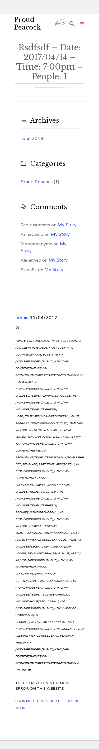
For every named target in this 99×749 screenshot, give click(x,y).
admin (22, 317)
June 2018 (32, 138)
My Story (67, 225)
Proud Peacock (27, 24)
